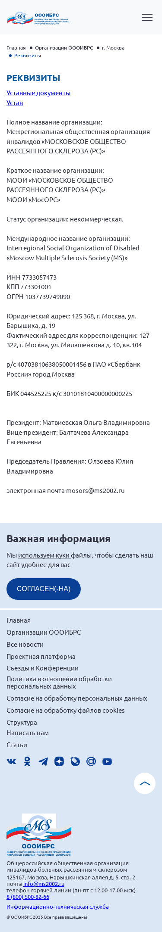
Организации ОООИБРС (64, 47)
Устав (14, 102)
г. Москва (113, 47)
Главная (16, 47)
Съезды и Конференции (42, 667)
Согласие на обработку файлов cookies (65, 710)
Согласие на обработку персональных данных (76, 697)
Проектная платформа (41, 656)
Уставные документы (38, 92)
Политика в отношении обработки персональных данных (59, 682)
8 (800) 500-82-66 (27, 896)
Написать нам (27, 732)
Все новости (25, 644)
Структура (21, 722)
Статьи (16, 744)
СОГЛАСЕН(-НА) (43, 588)
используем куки (44, 555)
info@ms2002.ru (43, 883)
